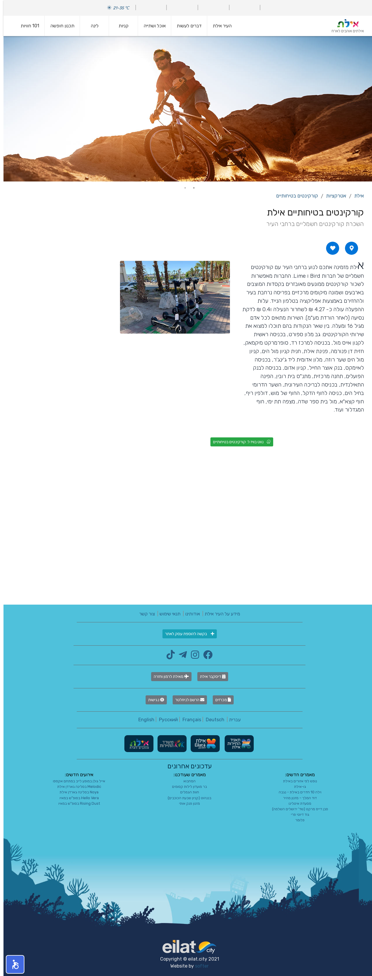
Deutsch (211, 719)
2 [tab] (182, 188)
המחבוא (186, 781)
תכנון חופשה (59, 26)
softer (198, 966)
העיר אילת (218, 26)
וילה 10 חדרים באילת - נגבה (296, 792)
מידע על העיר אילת (219, 614)
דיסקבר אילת (209, 676)
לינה (91, 26)
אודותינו (189, 614)
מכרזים (220, 699)
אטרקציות (333, 196)
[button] (11, 964)
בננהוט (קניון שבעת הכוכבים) (186, 798)
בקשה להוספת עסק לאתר (186, 633)
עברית (231, 719)
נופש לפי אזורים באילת (297, 781)
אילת (355, 196)
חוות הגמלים (186, 792)
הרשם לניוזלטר (186, 699)
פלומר (296, 820)
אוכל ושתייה (151, 26)
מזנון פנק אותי (186, 803)
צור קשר (143, 614)
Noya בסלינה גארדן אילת (75, 792)
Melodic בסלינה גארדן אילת (76, 786)
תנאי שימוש (166, 614)
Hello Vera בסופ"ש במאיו (75, 798)
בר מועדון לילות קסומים (186, 786)
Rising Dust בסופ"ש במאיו (75, 803)
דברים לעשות (185, 26)
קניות (120, 26)
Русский (164, 719)
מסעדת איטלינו (296, 803)
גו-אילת (297, 786)
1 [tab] (190, 188)
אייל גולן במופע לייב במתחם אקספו (75, 781)
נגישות (153, 699)
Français (188, 719)
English (143, 719)
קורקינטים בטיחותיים (293, 196)
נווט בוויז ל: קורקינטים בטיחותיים (238, 441)
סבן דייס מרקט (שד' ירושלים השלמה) (297, 809)
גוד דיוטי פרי (296, 814)
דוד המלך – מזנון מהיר (296, 798)
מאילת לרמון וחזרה (167, 676)
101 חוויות (26, 26)
